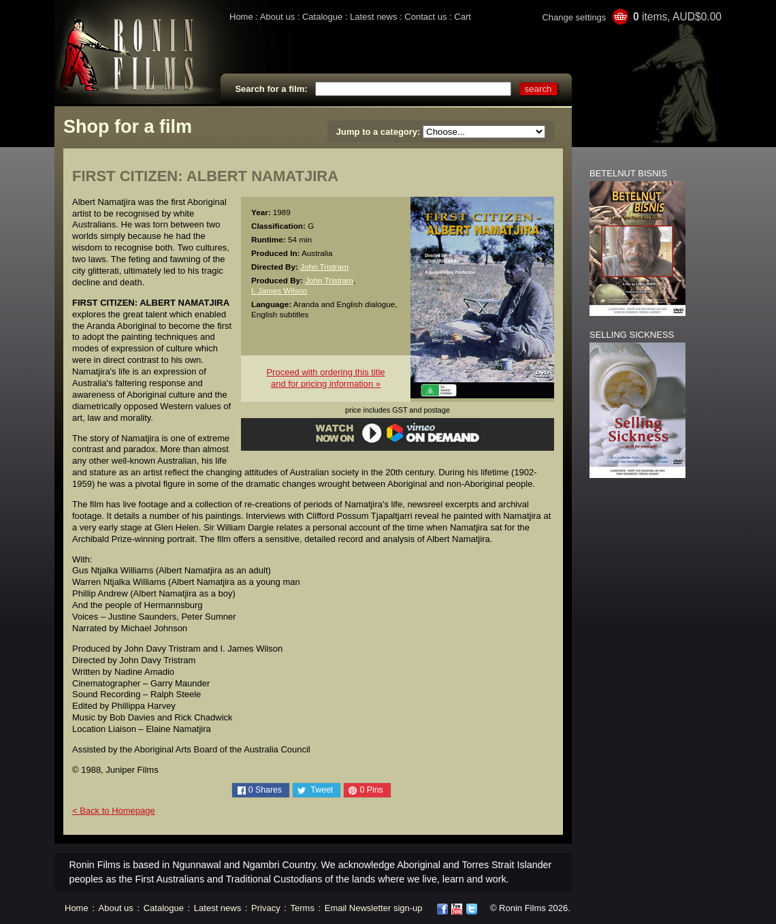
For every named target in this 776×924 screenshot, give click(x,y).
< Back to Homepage (113, 811)
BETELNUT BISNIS (628, 173)
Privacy (265, 908)
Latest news (373, 17)
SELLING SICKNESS (631, 335)
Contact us (425, 17)
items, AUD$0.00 (677, 16)
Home (241, 17)
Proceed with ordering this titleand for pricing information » (325, 378)
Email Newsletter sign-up (374, 908)
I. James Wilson (279, 290)
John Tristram (324, 266)
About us (277, 17)
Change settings (574, 17)
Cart (462, 17)
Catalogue (322, 17)
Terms (302, 908)
